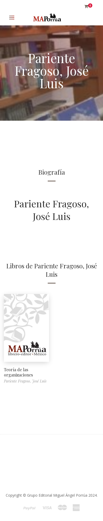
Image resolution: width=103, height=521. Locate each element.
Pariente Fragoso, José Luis (51, 209)
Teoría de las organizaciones (18, 372)
